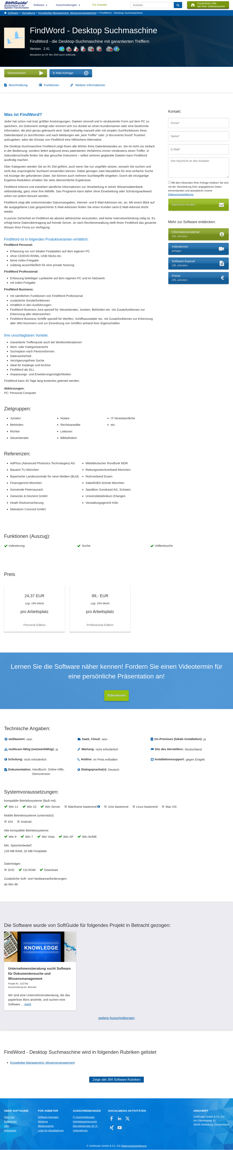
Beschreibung (18, 85)
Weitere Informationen (90, 85)
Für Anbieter (99, 4)
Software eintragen (48, 1117)
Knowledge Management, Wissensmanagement (67, 12)
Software (38, 4)
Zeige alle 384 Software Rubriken (116, 1080)
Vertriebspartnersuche (85, 1121)
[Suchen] (178, 5)
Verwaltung (28, 12)
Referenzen (10, 1121)
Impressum (10, 1130)
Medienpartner (46, 1126)
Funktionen (51, 85)
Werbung (43, 1121)
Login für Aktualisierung (50, 1130)
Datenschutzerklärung (180, 194)
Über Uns (9, 1117)
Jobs (6, 1126)
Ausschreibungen (66, 4)
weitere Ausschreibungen (116, 1018)
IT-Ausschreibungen (84, 1117)
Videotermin (116, 695)
